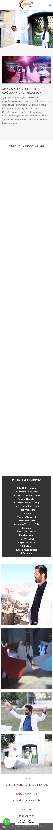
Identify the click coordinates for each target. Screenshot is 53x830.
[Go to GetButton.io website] (6, 827)
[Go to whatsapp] (6, 821)
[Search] (50, 5)
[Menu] (4, 4)
